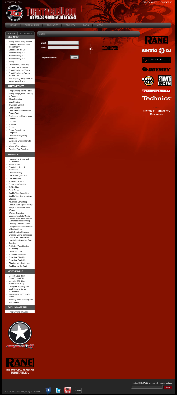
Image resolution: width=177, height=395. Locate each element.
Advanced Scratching (18, 202)
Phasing (12, 124)
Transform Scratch (16, 105)
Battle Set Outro (15, 251)
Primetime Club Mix (17, 257)
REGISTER (9, 2)
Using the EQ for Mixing (19, 64)
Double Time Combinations (20, 196)
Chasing (12, 199)
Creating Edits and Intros (19, 224)
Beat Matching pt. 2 (17, 56)
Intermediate (16, 86)
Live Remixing (15, 178)
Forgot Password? (49, 58)
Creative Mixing (15, 172)
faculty (72, 25)
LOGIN (19, 2)
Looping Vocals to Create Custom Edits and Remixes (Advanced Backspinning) (20, 218)
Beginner (14, 37)
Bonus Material (18, 307)
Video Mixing (15, 271)
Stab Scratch (14, 102)
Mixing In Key (14, 164)
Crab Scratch (14, 108)
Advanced (14, 154)
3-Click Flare (14, 187)
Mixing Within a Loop (17, 146)
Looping (12, 121)
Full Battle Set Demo (17, 254)
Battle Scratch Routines (19, 232)
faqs (88, 25)
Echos (11, 127)
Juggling (12, 243)
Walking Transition (16, 213)
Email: (43, 43)
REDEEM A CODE (150, 2)
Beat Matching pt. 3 (17, 59)
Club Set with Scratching (19, 263)
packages (54, 25)
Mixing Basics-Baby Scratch (20, 41)
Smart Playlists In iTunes (19, 70)
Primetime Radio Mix (17, 260)
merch (102, 25)
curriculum (34, 25)
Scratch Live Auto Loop (18, 67)
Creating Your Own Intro (19, 149)
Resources (156, 114)
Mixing (11, 61)
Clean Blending (15, 99)
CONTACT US (166, 2)
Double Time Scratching (19, 193)
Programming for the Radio (20, 91)
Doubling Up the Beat (18, 266)
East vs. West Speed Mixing (20, 205)
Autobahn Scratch (16, 181)
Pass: (43, 47)
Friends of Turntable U (156, 111)
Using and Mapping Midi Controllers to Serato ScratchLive (19, 288)
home (15, 25)
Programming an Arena (18, 312)
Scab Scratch (14, 190)
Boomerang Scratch (17, 184)
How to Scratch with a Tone (20, 240)
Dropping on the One (17, 50)
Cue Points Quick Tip (18, 175)
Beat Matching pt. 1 (17, 53)
